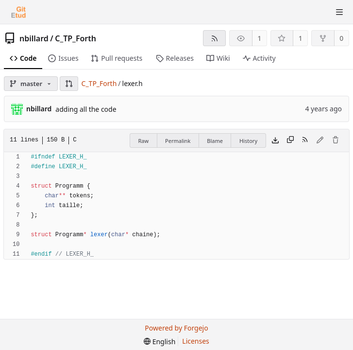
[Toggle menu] (339, 12)
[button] (69, 83)
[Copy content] (290, 140)
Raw (143, 140)
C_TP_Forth (75, 38)
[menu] (159, 341)
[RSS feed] (214, 38)
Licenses (195, 341)
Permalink (177, 140)
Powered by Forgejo (176, 327)
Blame (215, 140)
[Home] (18, 12)
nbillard (34, 38)
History (248, 140)
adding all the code (85, 109)
